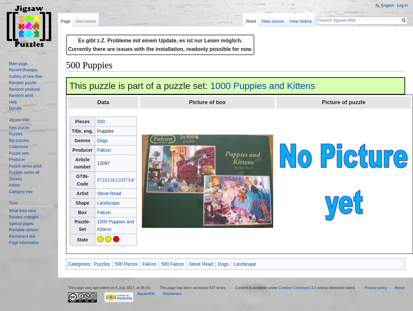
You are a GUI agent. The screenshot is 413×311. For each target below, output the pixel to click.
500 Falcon (172, 264)
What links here (22, 211)
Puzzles (102, 264)
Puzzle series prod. (25, 166)
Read (251, 21)
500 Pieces (126, 264)
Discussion (86, 21)
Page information (24, 242)
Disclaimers (172, 294)
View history (300, 21)
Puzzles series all (24, 172)
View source (272, 21)
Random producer (24, 89)
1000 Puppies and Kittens (262, 86)
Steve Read (109, 193)
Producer (17, 159)
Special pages (21, 223)
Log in (402, 5)
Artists (14, 185)
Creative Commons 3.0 (297, 288)
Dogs (102, 140)
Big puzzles (19, 140)
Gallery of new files (25, 76)
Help (13, 102)
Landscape (108, 203)
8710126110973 (113, 180)
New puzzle (19, 127)
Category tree (21, 191)
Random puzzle (22, 82)
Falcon (104, 150)
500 (101, 121)
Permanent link (22, 236)
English (387, 5)
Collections (18, 146)
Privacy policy (375, 288)
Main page (18, 63)
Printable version (23, 230)
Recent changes (23, 70)
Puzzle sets (19, 153)
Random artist (21, 95)
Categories (79, 264)
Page (66, 21)
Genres (15, 179)
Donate (15, 108)
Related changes (23, 217)
